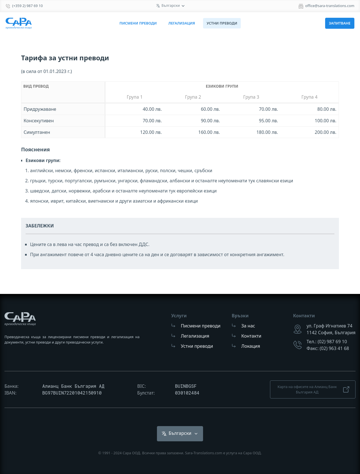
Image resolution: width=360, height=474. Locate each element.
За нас (248, 326)
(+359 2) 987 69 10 (27, 5)
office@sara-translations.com (329, 5)
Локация (250, 346)
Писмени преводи (138, 23)
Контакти (251, 336)
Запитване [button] (339, 23)
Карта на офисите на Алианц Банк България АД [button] (314, 389)
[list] (170, 6)
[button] (180, 433)
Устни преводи (197, 346)
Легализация (181, 23)
